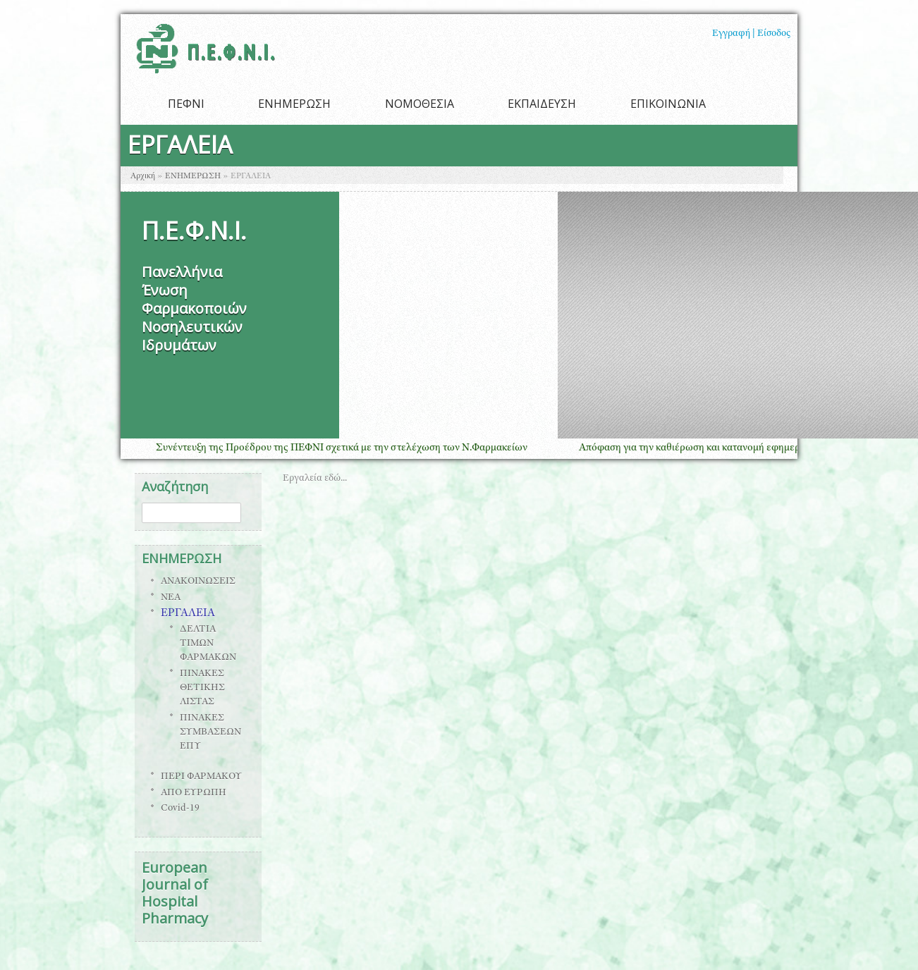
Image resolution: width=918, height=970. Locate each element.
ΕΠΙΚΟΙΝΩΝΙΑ (668, 103)
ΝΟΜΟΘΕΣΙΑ (419, 103)
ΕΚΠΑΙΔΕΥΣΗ (542, 103)
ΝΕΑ (170, 598)
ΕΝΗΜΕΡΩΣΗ (294, 103)
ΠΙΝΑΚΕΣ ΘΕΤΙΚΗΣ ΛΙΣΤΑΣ (202, 688)
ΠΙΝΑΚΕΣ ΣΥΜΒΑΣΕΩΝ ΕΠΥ (210, 732)
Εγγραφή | (733, 34)
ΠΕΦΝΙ (186, 103)
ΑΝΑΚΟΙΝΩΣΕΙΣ (198, 582)
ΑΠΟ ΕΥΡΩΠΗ (193, 793)
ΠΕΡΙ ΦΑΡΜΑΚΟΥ (201, 777)
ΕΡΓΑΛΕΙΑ (188, 614)
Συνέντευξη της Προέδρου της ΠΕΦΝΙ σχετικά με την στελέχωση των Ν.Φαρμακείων (350, 448)
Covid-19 (180, 809)
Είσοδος (773, 34)
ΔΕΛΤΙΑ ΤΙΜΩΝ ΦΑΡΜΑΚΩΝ (208, 644)
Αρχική (142, 176)
